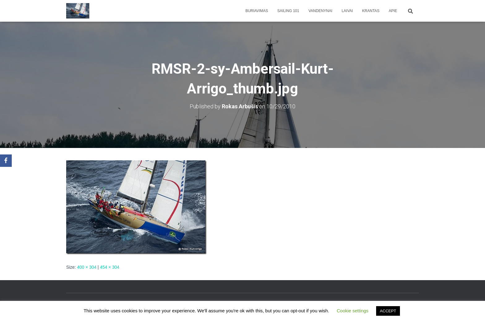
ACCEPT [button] (388, 311)
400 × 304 (87, 267)
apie (393, 11)
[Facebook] (6, 160)
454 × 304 (109, 267)
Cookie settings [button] (353, 310)
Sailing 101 (288, 11)
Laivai (347, 11)
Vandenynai (320, 11)
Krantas (371, 11)
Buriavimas (256, 11)
